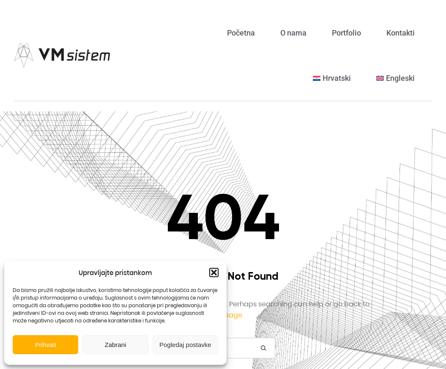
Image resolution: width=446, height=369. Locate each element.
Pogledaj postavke (185, 344)
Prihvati (45, 344)
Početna (241, 32)
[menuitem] (332, 78)
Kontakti (400, 32)
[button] (214, 272)
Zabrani (115, 344)
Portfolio (346, 32)
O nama (293, 32)
